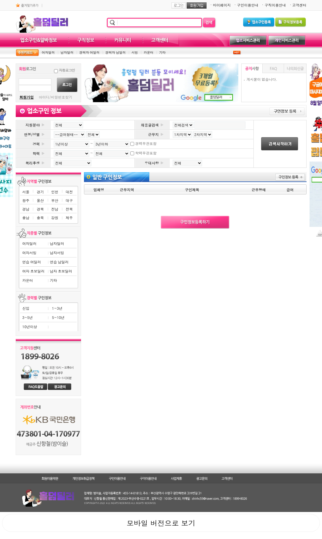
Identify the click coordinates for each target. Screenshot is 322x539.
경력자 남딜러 (115, 52)
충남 (25, 217)
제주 (69, 217)
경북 (40, 208)
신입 (25, 308)
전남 (54, 208)
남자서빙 (57, 252)
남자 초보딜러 (61, 271)
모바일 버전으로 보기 (160, 523)
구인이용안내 (247, 4)
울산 (40, 200)
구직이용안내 (275, 4)
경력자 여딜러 (89, 52)
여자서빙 (29, 252)
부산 (54, 200)
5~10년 (58, 317)
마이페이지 (222, 4)
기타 (162, 52)
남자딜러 (67, 52)
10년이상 (29, 326)
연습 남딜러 (59, 261)
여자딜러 (48, 52)
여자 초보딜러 (33, 271)
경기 (40, 191)
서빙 (134, 52)
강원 (54, 217)
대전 (69, 191)
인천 (54, 191)
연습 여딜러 (31, 261)
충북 (40, 217)
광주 (25, 200)
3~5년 (27, 317)
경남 (25, 208)
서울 (25, 191)
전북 (69, 208)
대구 (69, 200)
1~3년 (57, 308)
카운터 (148, 52)
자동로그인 (67, 69)
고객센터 (299, 4)
